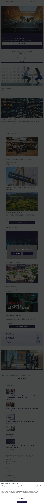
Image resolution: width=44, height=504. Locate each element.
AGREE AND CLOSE (22, 501)
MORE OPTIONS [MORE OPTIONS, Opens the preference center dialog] (22, 498)
